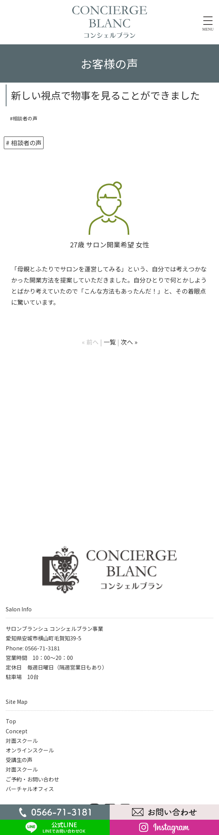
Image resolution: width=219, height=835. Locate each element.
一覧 (110, 341)
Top (11, 721)
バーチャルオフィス (30, 789)
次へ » (129, 341)
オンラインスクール (30, 750)
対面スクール (22, 740)
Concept (17, 731)
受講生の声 (19, 760)
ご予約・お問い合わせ (32, 779)
